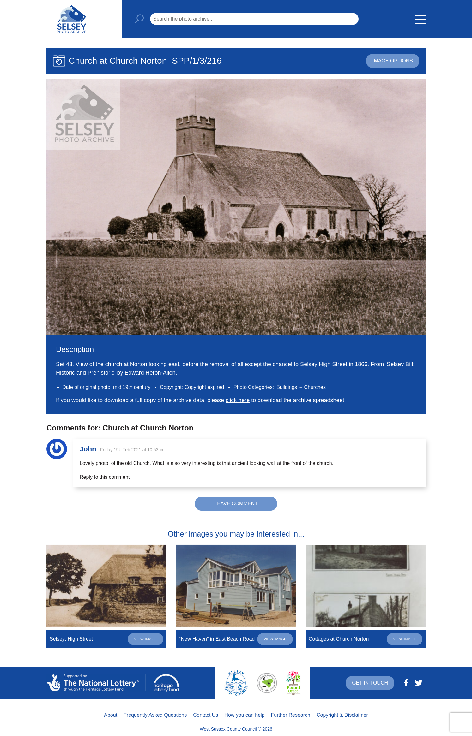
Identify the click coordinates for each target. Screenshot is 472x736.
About (110, 715)
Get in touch (370, 683)
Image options (392, 60)
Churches (315, 387)
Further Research (291, 715)
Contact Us (205, 715)
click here (238, 400)
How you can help (244, 715)
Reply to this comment (105, 477)
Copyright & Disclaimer (342, 715)
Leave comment (236, 503)
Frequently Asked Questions (155, 715)
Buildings (286, 387)
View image (145, 639)
